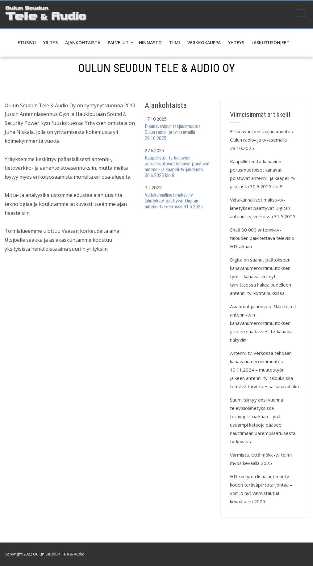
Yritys (50, 42)
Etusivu (27, 42)
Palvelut (120, 42)
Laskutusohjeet (271, 42)
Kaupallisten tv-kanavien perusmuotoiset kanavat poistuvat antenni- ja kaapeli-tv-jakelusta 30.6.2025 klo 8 (177, 167)
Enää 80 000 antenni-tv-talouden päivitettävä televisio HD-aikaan (262, 238)
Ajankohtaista (82, 42)
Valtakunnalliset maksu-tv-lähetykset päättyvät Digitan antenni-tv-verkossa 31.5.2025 (174, 201)
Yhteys (236, 42)
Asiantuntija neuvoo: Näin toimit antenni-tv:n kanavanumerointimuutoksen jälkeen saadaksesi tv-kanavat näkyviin (263, 323)
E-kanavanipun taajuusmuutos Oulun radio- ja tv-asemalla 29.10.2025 (173, 132)
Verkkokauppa (204, 42)
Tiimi (174, 42)
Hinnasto (150, 42)
